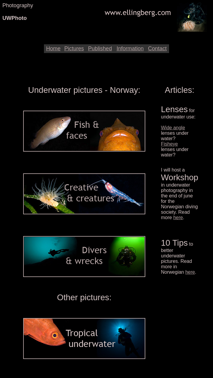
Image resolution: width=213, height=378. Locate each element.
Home (53, 49)
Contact (157, 49)
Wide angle (173, 127)
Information (130, 49)
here (178, 217)
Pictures (74, 49)
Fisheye (169, 143)
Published (100, 49)
